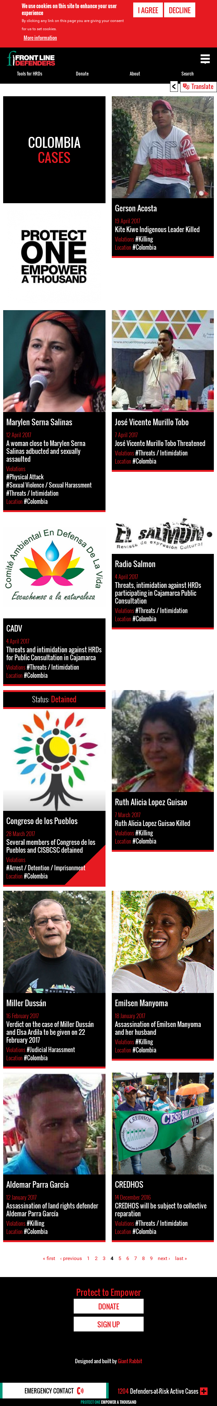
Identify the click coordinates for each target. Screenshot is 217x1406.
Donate (82, 73)
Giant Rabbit (130, 1361)
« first (49, 1258)
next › (164, 1258)
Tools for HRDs (29, 73)
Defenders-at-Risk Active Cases (158, 1391)
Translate (202, 86)
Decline (180, 10)
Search (187, 73)
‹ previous (71, 1258)
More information (40, 38)
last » (181, 1258)
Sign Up (108, 1324)
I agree (148, 10)
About (135, 73)
